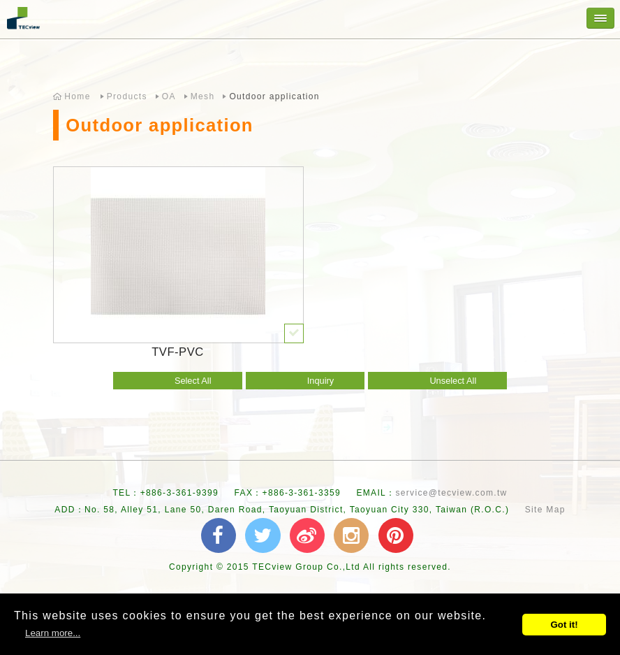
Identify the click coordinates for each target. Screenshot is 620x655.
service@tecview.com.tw (451, 493)
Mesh (203, 96)
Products (127, 96)
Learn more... (52, 633)
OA (169, 96)
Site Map (545, 509)
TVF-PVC (178, 352)
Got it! (563, 624)
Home (77, 96)
